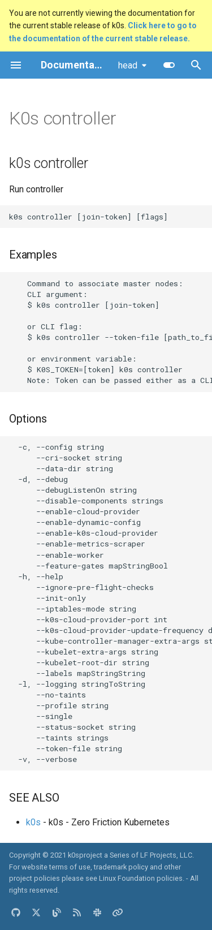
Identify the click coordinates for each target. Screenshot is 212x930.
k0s (33, 822)
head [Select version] (127, 65)
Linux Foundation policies (141, 878)
